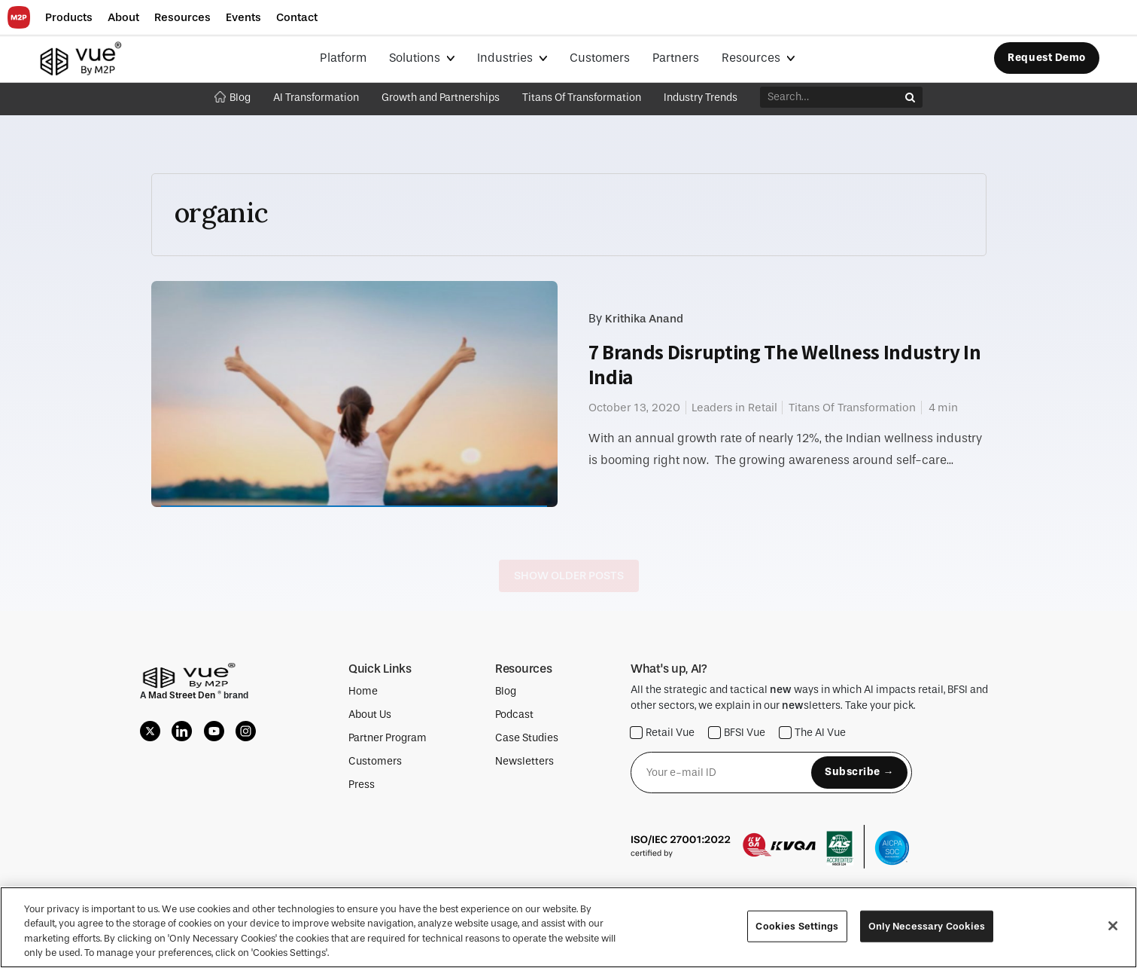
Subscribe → (859, 771)
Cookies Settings (796, 926)
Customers (600, 57)
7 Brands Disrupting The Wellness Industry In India (784, 364)
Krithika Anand (644, 318)
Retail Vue (663, 732)
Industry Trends (700, 97)
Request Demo (1047, 57)
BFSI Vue (737, 732)
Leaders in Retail (734, 407)
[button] (69, 17)
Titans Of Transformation (581, 97)
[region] (568, 927)
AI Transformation (316, 97)
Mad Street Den (182, 695)
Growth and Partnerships (441, 97)
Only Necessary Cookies (927, 926)
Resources (752, 57)
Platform (343, 57)
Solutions (416, 57)
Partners (675, 57)
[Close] (1112, 925)
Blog (232, 97)
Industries (506, 57)
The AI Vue (813, 732)
